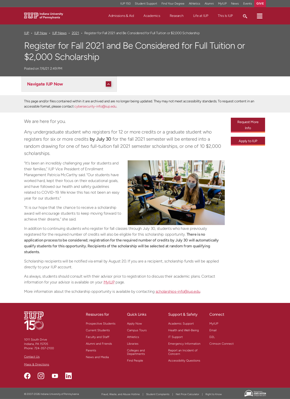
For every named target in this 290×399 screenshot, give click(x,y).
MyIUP (109, 282)
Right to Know (213, 394)
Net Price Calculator (187, 394)
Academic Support (181, 323)
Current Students (98, 330)
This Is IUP (225, 16)
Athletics (133, 337)
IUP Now (40, 33)
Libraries (132, 344)
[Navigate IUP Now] (70, 84)
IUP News (59, 33)
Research (177, 16)
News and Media (97, 357)
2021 (75, 33)
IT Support (175, 337)
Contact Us (32, 357)
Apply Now (134, 323)
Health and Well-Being (183, 330)
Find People (135, 360)
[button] (259, 15)
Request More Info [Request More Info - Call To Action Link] (247, 125)
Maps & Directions (36, 364)
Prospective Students (101, 323)
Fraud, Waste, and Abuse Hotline (120, 394)
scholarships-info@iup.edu (178, 291)
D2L (212, 337)
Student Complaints (157, 394)
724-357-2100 (44, 348)
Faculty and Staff (97, 337)
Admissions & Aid (121, 16)
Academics (151, 16)
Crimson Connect (221, 344)
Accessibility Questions (184, 360)
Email (213, 330)
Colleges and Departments (136, 352)
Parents (91, 350)
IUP (26, 33)
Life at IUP (200, 16)
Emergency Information (184, 344)
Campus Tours (137, 330)
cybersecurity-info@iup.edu (95, 106)
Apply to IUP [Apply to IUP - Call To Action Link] (248, 141)
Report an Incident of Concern (182, 352)
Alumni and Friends (99, 344)
